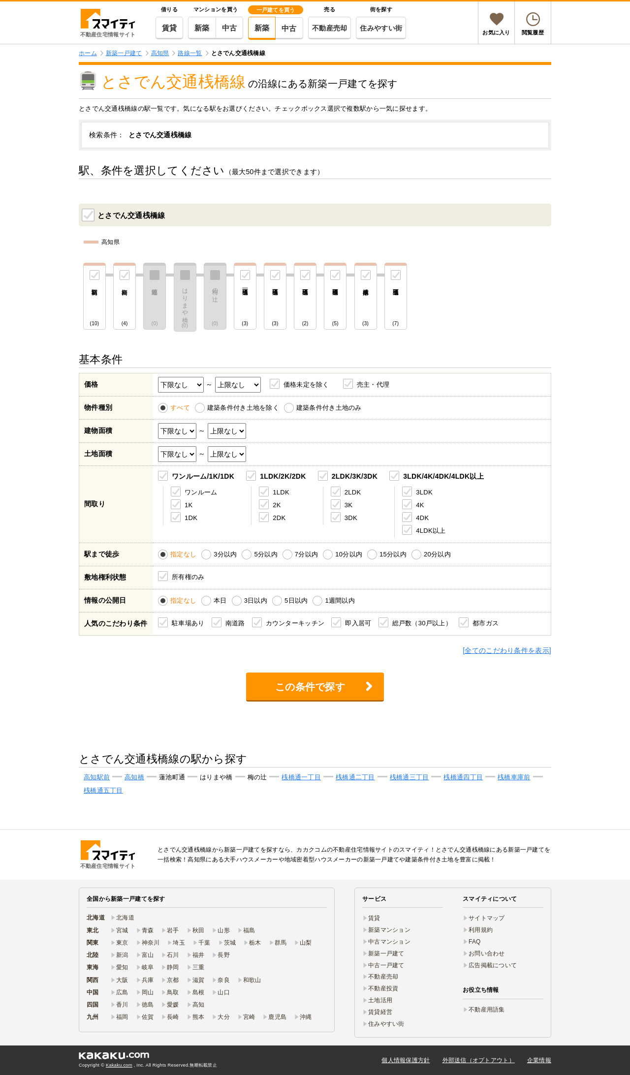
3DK (351, 517)
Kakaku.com (119, 1065)
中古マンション (389, 941)
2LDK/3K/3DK (355, 476)
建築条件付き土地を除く (243, 407)
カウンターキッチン (295, 622)
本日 (220, 600)
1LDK (281, 491)
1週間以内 (340, 600)
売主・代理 (373, 384)
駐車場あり (188, 622)
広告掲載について (493, 965)
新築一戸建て (386, 953)
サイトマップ (487, 918)
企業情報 (539, 1060)
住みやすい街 (381, 28)
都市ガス (485, 622)
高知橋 (134, 777)
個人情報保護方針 (405, 1060)
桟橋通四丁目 (463, 777)
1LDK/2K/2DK (283, 476)
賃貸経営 (380, 1012)
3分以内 (225, 554)
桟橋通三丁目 (409, 777)
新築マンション (389, 929)
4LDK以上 (430, 530)
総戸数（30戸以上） (422, 622)
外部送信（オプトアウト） (478, 1060)
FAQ (475, 941)
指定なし (183, 554)
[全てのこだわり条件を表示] (507, 650)
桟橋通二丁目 (355, 777)
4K (420, 504)
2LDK (353, 491)
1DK (191, 517)
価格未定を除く (306, 384)
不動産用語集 (487, 1009)
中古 (229, 28)
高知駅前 (97, 777)
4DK (422, 517)
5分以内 (265, 554)
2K (277, 504)
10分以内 (348, 554)
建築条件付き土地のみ (329, 407)
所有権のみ (188, 576)
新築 (202, 28)
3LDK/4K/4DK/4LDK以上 (443, 476)
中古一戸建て (386, 965)
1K (188, 504)
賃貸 (169, 28)
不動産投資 (383, 988)
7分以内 (306, 554)
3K (348, 504)
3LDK (424, 491)
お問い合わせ (487, 953)
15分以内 (393, 554)
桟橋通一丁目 (301, 777)
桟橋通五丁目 (103, 790)
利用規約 (481, 929)
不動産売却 (329, 28)
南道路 (235, 622)
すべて (180, 407)
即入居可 (358, 622)
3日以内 (255, 600)
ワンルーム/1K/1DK (203, 476)
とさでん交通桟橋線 (124, 214)
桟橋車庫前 (514, 777)
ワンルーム (201, 491)
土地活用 (380, 1000)
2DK (279, 517)
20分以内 (437, 554)
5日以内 (296, 600)
